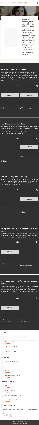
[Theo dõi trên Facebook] (3, 415)
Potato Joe (22, 212)
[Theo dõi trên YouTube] (10, 415)
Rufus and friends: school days (7, 321)
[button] (2, 3)
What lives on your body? (25, 108)
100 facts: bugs (4, 161)
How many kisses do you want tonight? (9, 209)
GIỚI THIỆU (13, 421)
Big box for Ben (4, 264)
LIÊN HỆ (17, 421)
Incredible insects (23, 158)
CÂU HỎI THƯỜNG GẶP (24, 421)
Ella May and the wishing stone (26, 265)
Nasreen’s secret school (25, 321)
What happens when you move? (7, 108)
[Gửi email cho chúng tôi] (6, 415)
